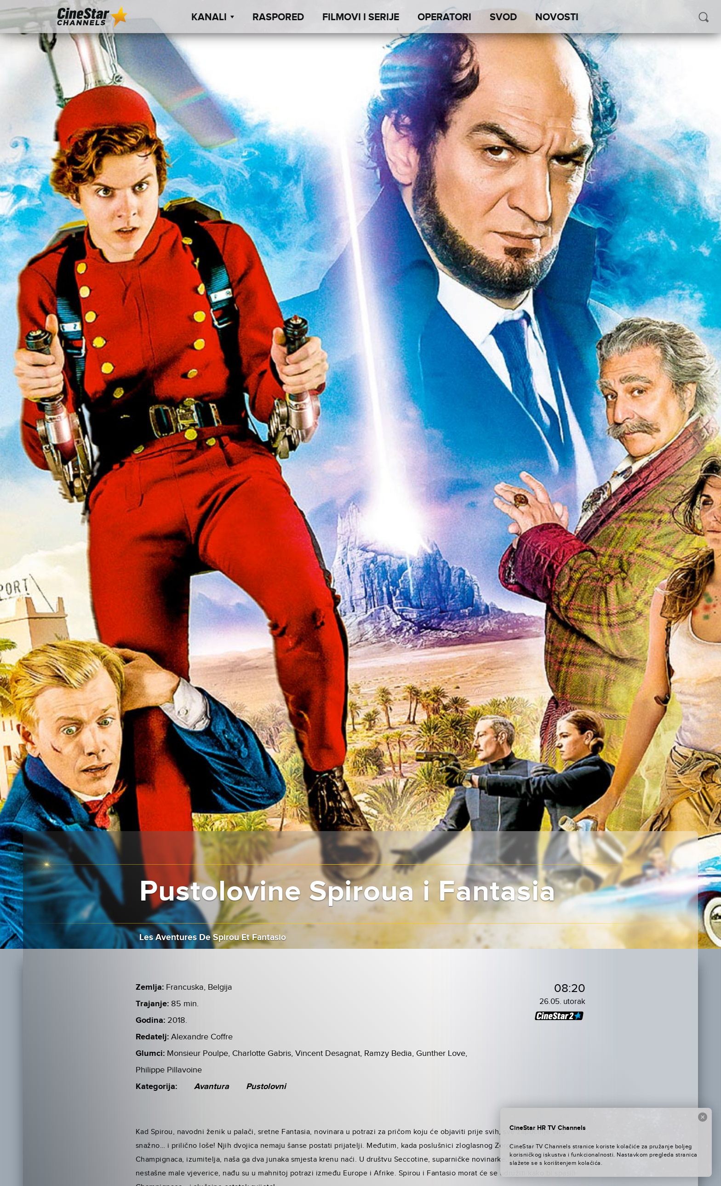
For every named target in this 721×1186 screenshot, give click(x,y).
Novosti (556, 17)
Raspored (278, 17)
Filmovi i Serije (360, 17)
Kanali (212, 17)
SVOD (503, 17)
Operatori (444, 17)
